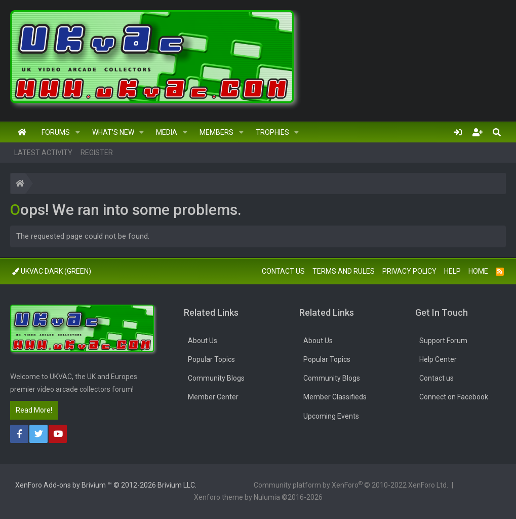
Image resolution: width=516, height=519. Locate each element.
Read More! (34, 410)
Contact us (283, 271)
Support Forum (443, 341)
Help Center (438, 359)
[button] (78, 132)
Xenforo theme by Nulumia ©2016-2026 (258, 497)
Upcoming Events (331, 416)
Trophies (272, 132)
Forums (56, 132)
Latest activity (43, 153)
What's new (113, 132)
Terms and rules (343, 271)
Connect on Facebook (453, 397)
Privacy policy (409, 271)
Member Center (213, 397)
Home (22, 132)
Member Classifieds (335, 397)
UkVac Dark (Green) (51, 271)
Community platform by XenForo (351, 484)
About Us (202, 341)
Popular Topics (211, 359)
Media (166, 132)
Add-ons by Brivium (105, 485)
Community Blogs (216, 378)
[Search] (497, 132)
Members (216, 132)
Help (452, 271)
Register (97, 153)
